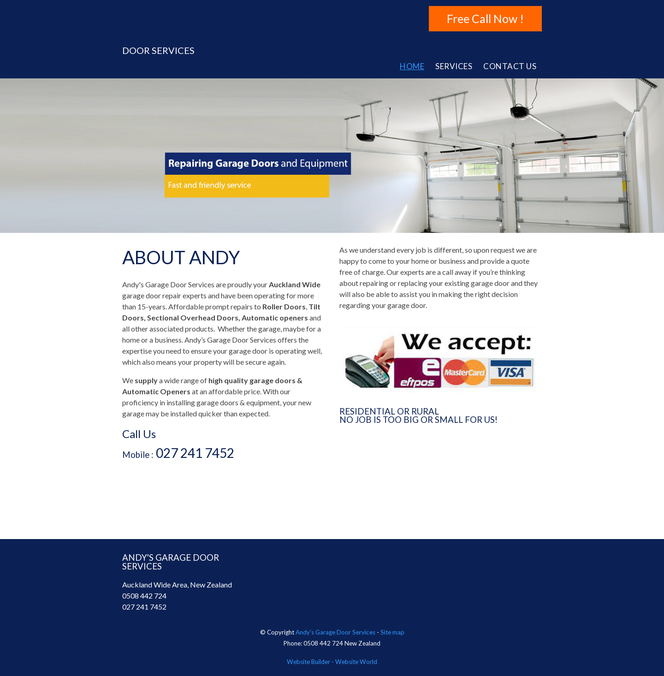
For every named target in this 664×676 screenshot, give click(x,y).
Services (453, 66)
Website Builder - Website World (332, 661)
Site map (392, 632)
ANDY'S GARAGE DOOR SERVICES (229, 25)
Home (412, 66)
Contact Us (509, 66)
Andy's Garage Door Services (335, 632)
